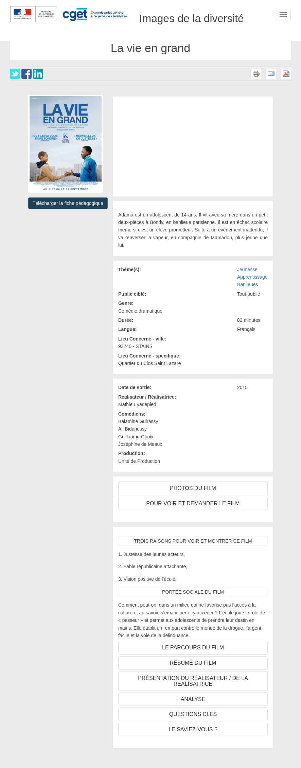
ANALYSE (193, 699)
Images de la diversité (191, 14)
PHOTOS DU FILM (193, 488)
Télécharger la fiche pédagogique (68, 203)
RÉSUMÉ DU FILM (193, 663)
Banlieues (247, 284)
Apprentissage (252, 277)
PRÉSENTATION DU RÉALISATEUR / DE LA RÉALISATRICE (193, 681)
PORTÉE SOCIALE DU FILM (193, 592)
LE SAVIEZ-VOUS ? (193, 729)
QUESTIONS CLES (193, 714)
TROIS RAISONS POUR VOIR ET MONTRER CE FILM (193, 541)
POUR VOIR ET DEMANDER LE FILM (193, 503)
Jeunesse (247, 269)
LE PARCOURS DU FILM (193, 647)
